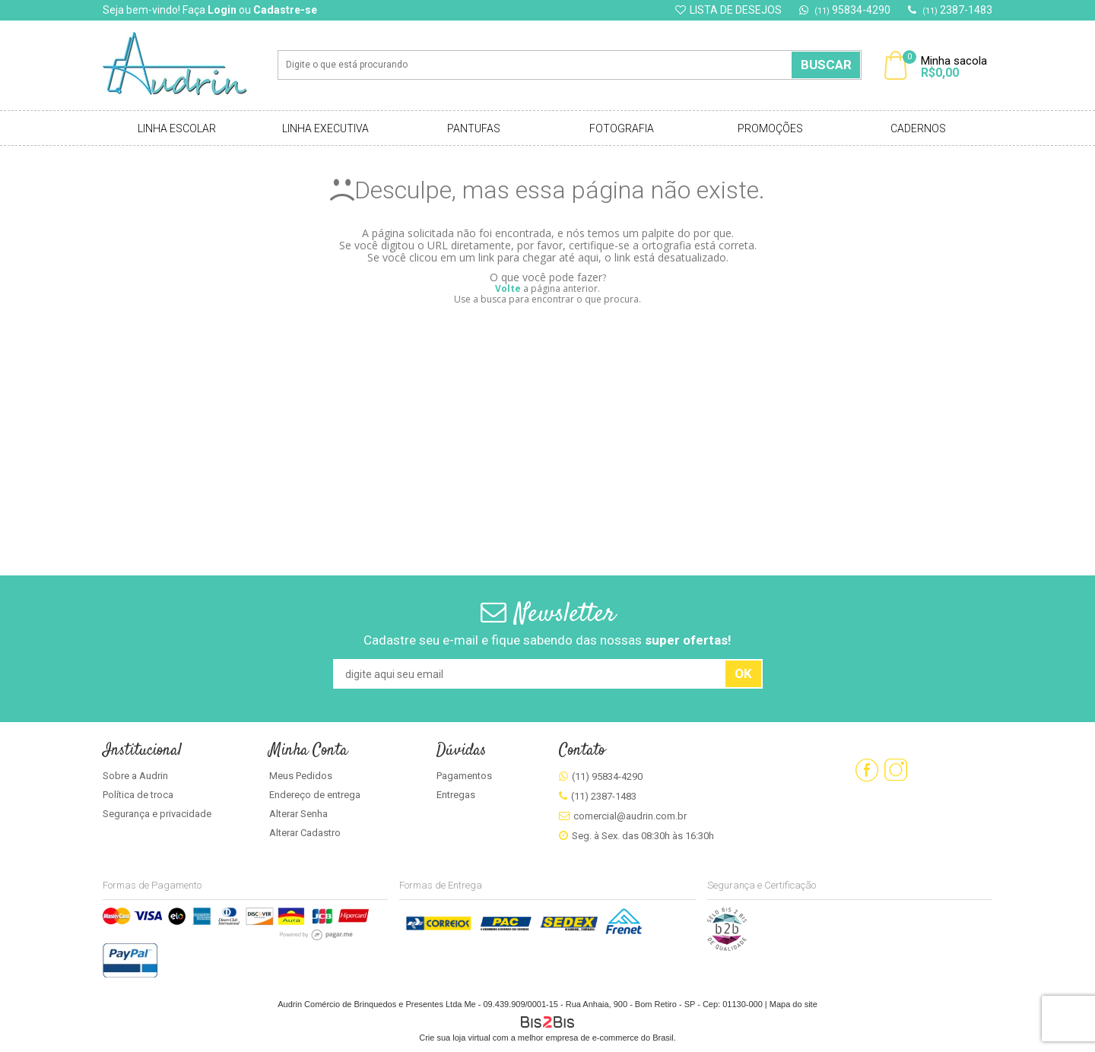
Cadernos (918, 128)
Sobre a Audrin (135, 775)
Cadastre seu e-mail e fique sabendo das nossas (547, 640)
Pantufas (473, 128)
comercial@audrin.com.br (630, 816)
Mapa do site (793, 1004)
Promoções (770, 128)
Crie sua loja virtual (454, 1037)
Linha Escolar (177, 128)
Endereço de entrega (314, 794)
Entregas (455, 794)
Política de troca (138, 794)
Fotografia (621, 128)
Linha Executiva (325, 128)
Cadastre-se (285, 10)
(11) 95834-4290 (607, 776)
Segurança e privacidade (157, 813)
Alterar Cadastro (305, 832)
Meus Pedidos (300, 775)
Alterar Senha (298, 813)
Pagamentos (464, 775)
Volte (508, 288)
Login (222, 10)
